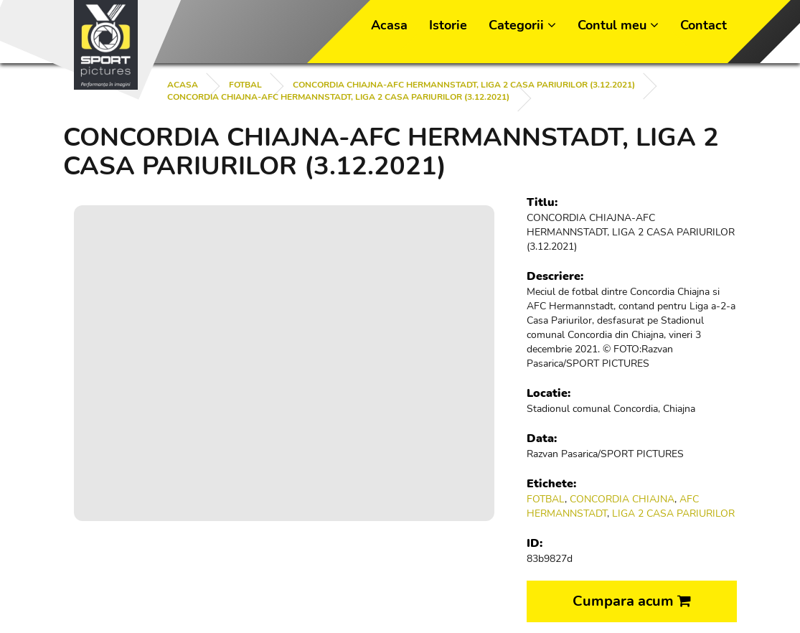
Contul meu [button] (618, 25)
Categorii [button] (522, 25)
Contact (703, 25)
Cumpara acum (632, 601)
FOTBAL (245, 84)
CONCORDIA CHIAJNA (622, 499)
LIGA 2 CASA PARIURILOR (673, 513)
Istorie (448, 25)
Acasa (389, 25)
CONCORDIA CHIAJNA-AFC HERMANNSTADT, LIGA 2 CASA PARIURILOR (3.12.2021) (464, 84)
